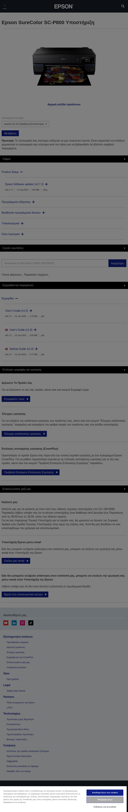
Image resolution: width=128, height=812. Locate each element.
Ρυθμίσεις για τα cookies (105, 807)
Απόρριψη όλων (104, 800)
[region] (63, 799)
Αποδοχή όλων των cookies (105, 793)
